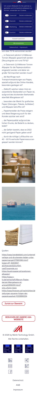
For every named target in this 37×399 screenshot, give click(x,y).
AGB (18, 385)
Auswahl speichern (18, 39)
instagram (27, 372)
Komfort (12, 33)
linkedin (10, 360)
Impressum (18, 390)
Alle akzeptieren (18, 43)
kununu (27, 366)
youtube (10, 366)
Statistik (12, 21)
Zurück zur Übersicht (13, 303)
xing (27, 360)
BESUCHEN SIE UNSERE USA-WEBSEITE (18, 318)
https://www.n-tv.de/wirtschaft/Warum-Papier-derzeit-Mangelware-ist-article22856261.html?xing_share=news (15, 282)
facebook (10, 372)
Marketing (13, 27)
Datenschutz (18, 380)
